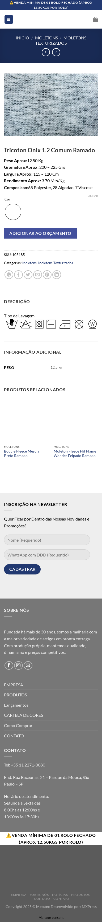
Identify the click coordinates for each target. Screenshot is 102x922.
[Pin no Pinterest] (47, 274)
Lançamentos (16, 705)
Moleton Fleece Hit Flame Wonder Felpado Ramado (75, 453)
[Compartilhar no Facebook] (18, 274)
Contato (42, 899)
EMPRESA (13, 684)
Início (22, 37)
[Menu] (9, 19)
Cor (7, 199)
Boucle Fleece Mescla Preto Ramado (21, 453)
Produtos (80, 895)
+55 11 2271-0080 (28, 764)
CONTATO (14, 735)
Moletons (46, 37)
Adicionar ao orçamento (40, 233)
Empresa (18, 895)
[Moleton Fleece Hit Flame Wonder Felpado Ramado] (76, 420)
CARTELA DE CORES (23, 715)
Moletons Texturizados (60, 40)
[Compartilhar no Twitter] (28, 274)
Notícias (60, 895)
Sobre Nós (39, 895)
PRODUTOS (15, 694)
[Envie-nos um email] (28, 665)
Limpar (93, 195)
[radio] (13, 212)
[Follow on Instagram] (18, 665)
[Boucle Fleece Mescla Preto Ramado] (26, 420)
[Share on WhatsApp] (9, 274)
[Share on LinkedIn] (56, 274)
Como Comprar (18, 725)
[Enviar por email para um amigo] (37, 274)
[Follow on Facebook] (9, 665)
